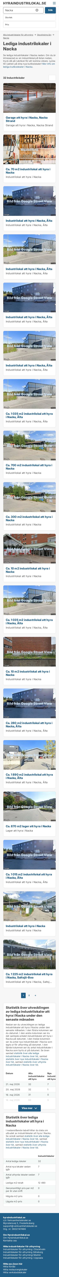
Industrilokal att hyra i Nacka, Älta (29, 220)
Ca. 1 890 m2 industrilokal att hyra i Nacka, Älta (29, 776)
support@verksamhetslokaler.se (20, 1226)
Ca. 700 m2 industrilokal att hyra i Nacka (29, 466)
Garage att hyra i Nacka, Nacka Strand (27, 119)
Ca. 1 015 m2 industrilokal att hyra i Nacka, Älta (29, 876)
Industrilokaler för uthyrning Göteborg (23, 1252)
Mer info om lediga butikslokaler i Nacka (29, 65)
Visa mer (27, 1108)
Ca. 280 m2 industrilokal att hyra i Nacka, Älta (29, 724)
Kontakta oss (10, 1240)
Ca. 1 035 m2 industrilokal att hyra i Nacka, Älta (29, 415)
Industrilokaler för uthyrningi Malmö (22, 1255)
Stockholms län (44, 35)
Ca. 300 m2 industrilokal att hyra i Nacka (29, 518)
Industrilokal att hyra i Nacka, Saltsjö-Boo (31, 981)
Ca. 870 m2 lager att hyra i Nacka (28, 826)
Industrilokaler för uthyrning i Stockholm (24, 1249)
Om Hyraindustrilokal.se (15, 1237)
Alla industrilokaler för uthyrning (18, 35)
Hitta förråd (9, 1266)
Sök (50, 10)
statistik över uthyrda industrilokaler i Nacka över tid (26, 1063)
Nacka (6, 38)
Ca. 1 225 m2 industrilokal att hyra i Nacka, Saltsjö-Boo (29, 975)
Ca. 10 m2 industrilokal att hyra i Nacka (28, 570)
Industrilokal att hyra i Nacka (23, 176)
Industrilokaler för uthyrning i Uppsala (23, 1257)
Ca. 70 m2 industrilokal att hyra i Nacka (28, 170)
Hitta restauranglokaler (15, 1269)
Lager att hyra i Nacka (19, 830)
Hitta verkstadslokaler (14, 1272)
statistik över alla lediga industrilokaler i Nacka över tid (22, 1054)
